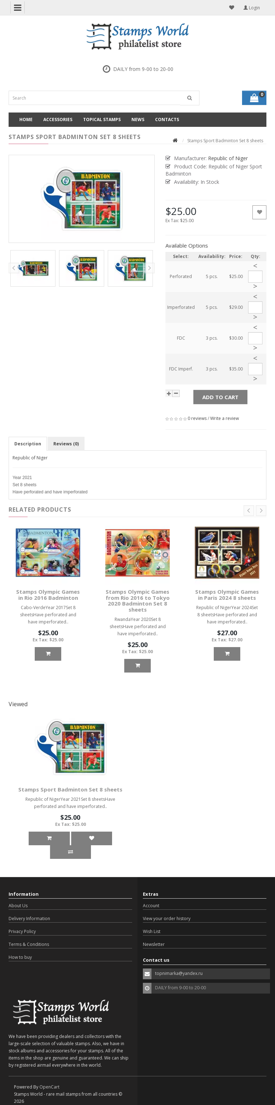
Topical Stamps (102, 119)
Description (27, 444)
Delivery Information (29, 918)
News (137, 119)
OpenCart (49, 1087)
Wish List (151, 931)
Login (251, 8)
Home (26, 119)
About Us (18, 906)
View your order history (166, 918)
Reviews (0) (66, 444)
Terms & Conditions (29, 944)
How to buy (20, 957)
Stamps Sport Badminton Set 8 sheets (70, 789)
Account (151, 906)
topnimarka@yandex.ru (179, 973)
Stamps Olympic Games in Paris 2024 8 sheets (227, 594)
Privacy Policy (22, 931)
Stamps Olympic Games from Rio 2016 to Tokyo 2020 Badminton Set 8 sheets (138, 600)
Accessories (57, 119)
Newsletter (154, 944)
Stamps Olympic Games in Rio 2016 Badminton (48, 594)
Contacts (167, 119)
